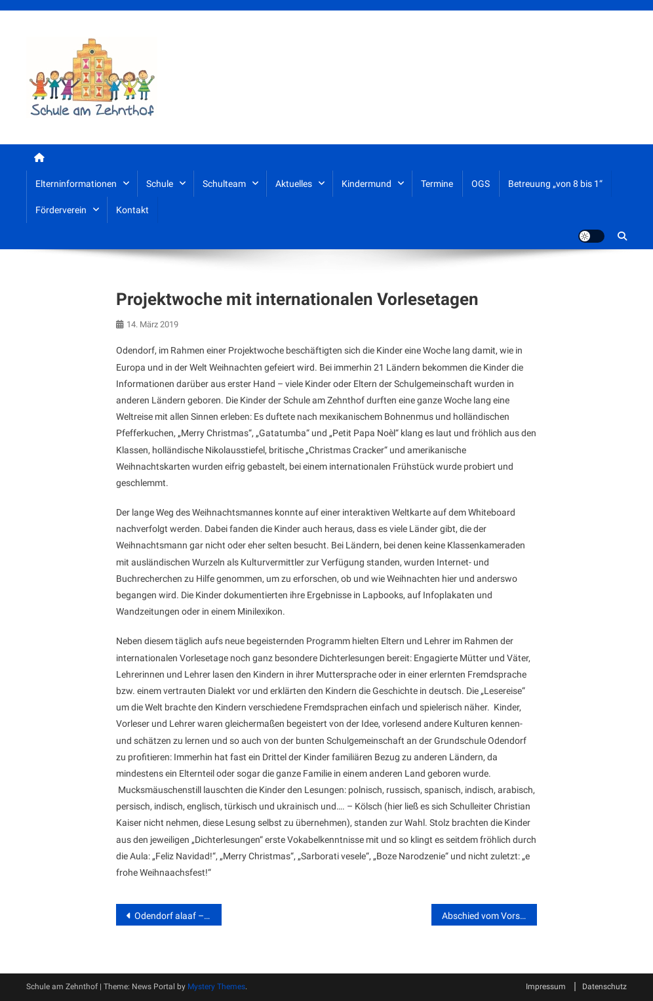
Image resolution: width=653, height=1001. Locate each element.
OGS (480, 183)
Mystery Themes (216, 986)
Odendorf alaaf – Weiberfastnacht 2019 (177, 915)
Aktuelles (293, 183)
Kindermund (366, 183)
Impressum (546, 986)
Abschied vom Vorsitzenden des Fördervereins (489, 915)
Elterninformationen (76, 183)
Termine (437, 183)
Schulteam (224, 183)
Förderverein (61, 210)
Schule (159, 183)
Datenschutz (604, 986)
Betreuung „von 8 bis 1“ (555, 183)
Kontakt (132, 210)
